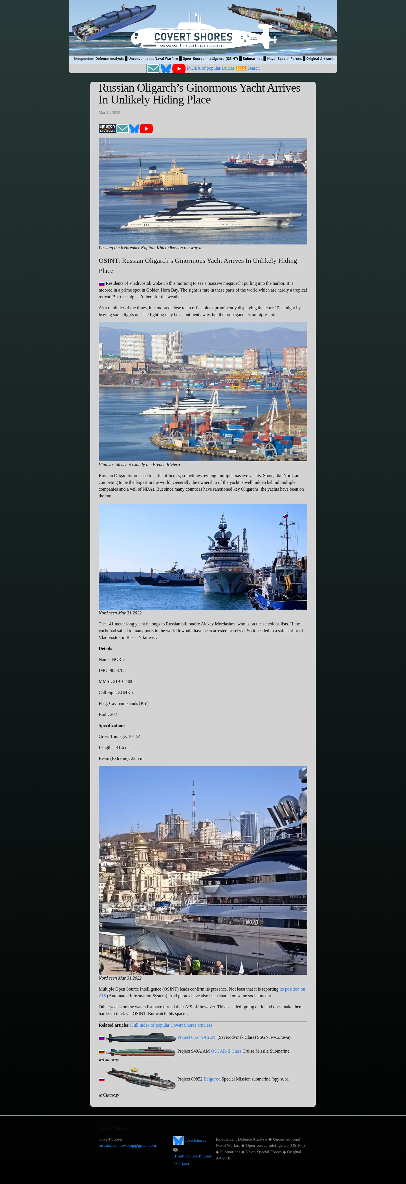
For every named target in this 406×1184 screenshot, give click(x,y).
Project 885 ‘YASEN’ (196, 1037)
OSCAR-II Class (226, 1051)
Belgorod (212, 1079)
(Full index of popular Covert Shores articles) (171, 1025)
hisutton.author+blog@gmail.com (127, 1145)
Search (254, 68)
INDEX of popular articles (211, 68)
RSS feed (181, 1164)
